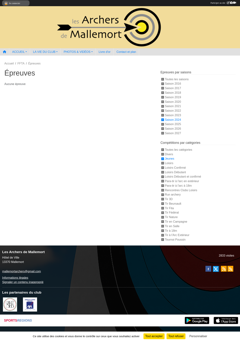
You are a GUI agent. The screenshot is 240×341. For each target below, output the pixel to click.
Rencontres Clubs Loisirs (181, 190)
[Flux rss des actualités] (224, 269)
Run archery (173, 194)
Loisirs (169, 163)
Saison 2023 (173, 115)
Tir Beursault (173, 203)
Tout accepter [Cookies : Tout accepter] (154, 336)
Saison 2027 (173, 133)
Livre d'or (105, 51)
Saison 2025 (173, 124)
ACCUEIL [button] (18, 51)
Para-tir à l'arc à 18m (178, 185)
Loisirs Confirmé (175, 167)
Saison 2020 (173, 101)
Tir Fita (169, 208)
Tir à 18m (171, 230)
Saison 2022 (173, 110)
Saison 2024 (173, 119)
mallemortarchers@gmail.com (21, 271)
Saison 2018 (173, 92)
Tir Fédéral (172, 212)
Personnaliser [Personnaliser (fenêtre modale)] (198, 336)
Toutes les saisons (177, 79)
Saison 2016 (173, 83)
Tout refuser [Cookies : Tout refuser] (176, 336)
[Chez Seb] (10, 304)
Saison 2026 (173, 128)
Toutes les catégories (178, 149)
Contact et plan (126, 51)
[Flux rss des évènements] (230, 269)
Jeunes (169, 158)
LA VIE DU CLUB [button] (44, 51)
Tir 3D (169, 199)
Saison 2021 (173, 106)
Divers (169, 154)
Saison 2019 (173, 97)
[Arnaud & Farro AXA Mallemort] (30, 304)
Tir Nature (171, 217)
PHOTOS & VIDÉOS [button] (77, 51)
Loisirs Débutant (175, 172)
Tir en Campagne (176, 221)
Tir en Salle (172, 226)
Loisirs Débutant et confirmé (183, 176)
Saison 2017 (173, 88)
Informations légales (15, 277)
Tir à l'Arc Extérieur (177, 235)
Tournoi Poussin (175, 239)
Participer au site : (223, 3)
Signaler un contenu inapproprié (22, 282)
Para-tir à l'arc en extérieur (182, 181)
